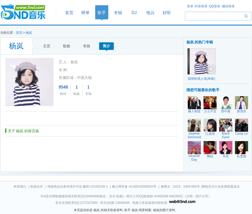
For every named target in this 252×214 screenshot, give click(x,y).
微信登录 (228, 6)
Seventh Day (194, 157)
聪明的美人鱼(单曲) (201, 78)
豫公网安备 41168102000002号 (134, 186)
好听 (167, 12)
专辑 (118, 12)
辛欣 (226, 156)
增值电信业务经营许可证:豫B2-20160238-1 (77, 186)
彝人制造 (194, 111)
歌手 (102, 12)
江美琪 (210, 134)
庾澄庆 (241, 111)
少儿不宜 (210, 111)
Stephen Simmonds (195, 135)
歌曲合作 (36, 186)
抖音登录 (201, 6)
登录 (190, 6)
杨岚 (29, 32)
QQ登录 (214, 6)
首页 (26, 12)
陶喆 (210, 156)
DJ (134, 12)
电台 (150, 12)
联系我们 (20, 186)
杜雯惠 (241, 156)
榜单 (85, 12)
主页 (46, 46)
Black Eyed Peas (225, 137)
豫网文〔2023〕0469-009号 (180, 186)
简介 (106, 46)
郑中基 (225, 111)
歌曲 (66, 46)
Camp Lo (241, 133)
